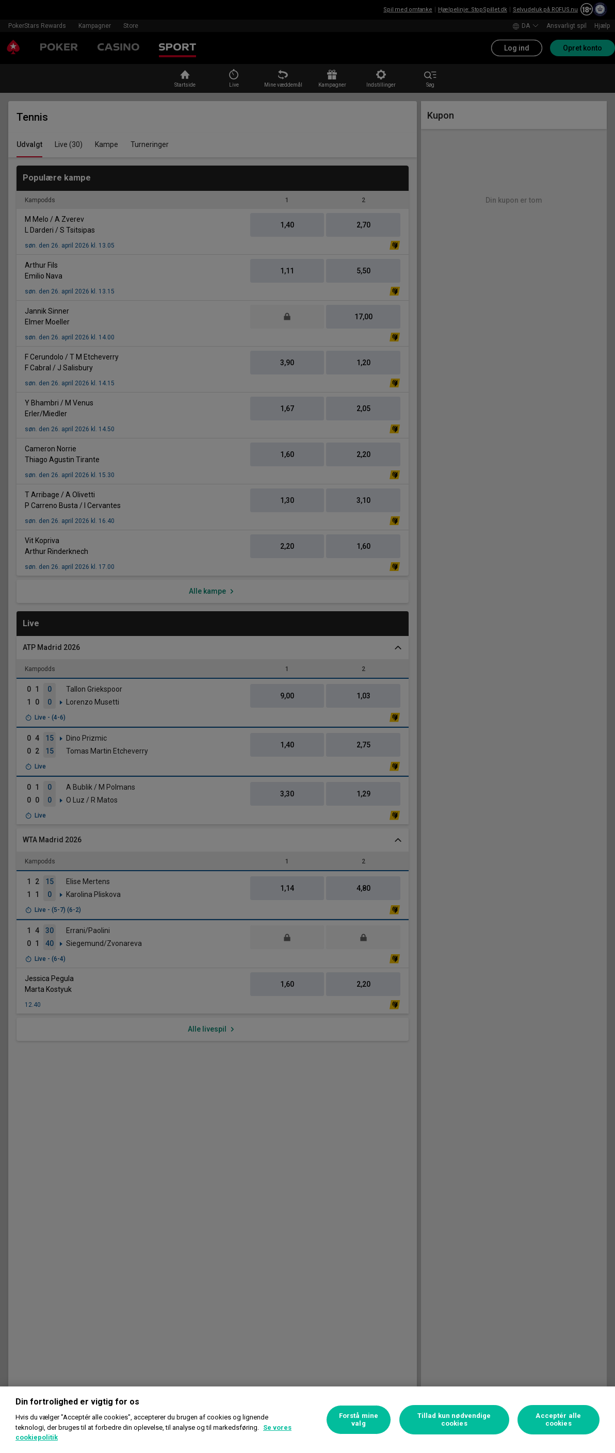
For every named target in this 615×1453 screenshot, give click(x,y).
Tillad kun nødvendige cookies (454, 1420)
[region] (307, 1419)
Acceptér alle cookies (558, 1420)
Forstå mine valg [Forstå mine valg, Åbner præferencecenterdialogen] (358, 1420)
